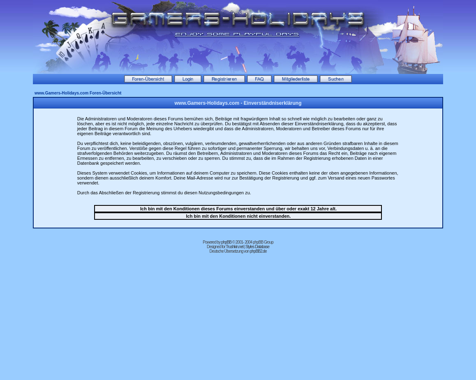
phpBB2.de (258, 251)
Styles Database (257, 246)
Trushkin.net (234, 246)
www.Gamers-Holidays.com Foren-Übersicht (78, 93)
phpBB (226, 242)
